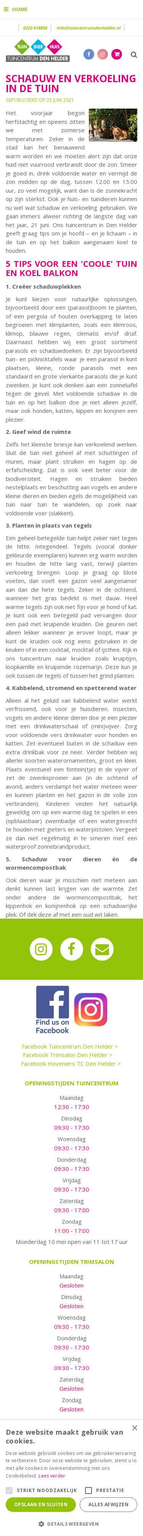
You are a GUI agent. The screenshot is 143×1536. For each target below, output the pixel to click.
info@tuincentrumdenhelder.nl (88, 28)
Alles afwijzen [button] (108, 1504)
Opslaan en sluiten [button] (40, 1504)
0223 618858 (35, 28)
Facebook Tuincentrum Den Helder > (70, 1046)
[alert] (71, 1478)
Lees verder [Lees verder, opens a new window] (52, 1476)
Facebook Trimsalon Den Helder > (67, 1055)
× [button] (134, 1428)
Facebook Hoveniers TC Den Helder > (71, 1063)
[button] (71, 1523)
